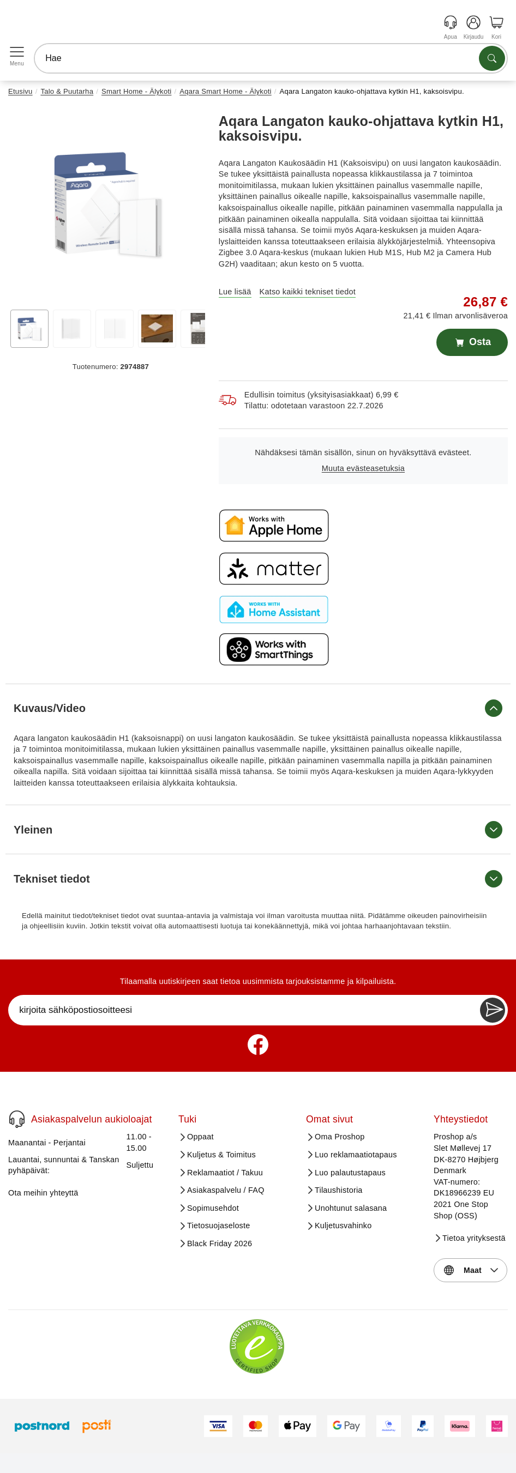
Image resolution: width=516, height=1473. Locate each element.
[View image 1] (29, 329)
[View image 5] (200, 329)
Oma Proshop (339, 1136)
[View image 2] (72, 329)
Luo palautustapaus (350, 1172)
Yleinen (258, 829)
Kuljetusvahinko (343, 1225)
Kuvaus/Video (258, 708)
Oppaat (200, 1136)
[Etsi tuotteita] (492, 58)
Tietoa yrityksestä (474, 1238)
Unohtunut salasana (351, 1208)
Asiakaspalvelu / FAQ (226, 1190)
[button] (106, 203)
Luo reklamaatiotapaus (356, 1154)
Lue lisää (235, 291)
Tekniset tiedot (258, 879)
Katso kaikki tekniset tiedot (308, 291)
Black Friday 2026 (219, 1243)
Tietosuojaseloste (218, 1225)
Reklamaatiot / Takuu (225, 1172)
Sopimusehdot (213, 1208)
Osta (472, 342)
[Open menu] (17, 52)
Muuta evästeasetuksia (363, 468)
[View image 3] (114, 329)
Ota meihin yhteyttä (43, 1192)
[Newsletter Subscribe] (492, 1010)
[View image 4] (157, 329)
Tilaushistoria (339, 1190)
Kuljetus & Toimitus (221, 1154)
